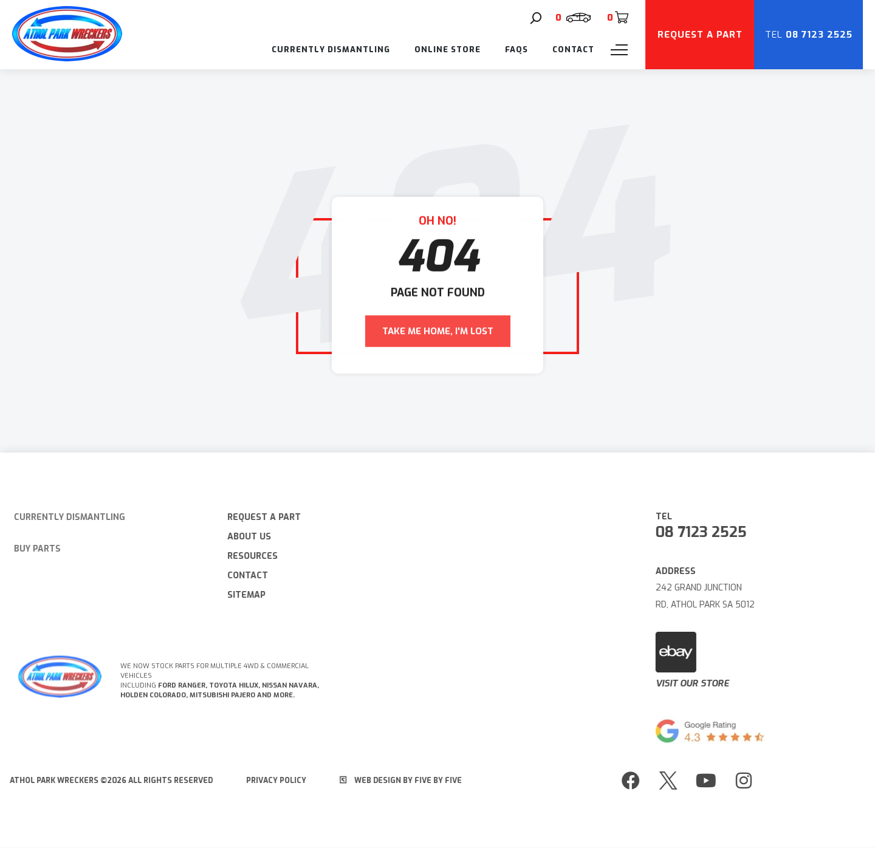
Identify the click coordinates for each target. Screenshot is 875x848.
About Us (244, 536)
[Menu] (619, 50)
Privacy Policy (271, 780)
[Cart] (617, 17)
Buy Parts (30, 549)
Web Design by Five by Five (395, 780)
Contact (573, 49)
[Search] (536, 18)
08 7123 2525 (706, 532)
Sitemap (241, 595)
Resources (247, 556)
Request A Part (258, 517)
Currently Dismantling (331, 49)
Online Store (447, 49)
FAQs (516, 49)
